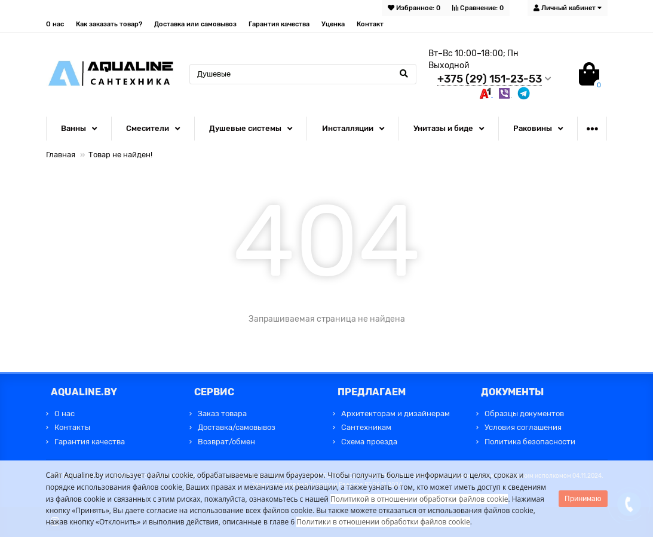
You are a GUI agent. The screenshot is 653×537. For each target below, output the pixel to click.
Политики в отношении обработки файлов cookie (383, 522)
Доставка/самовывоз (236, 427)
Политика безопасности (530, 441)
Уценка (333, 24)
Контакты (72, 427)
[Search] (302, 74)
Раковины (532, 128)
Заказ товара (222, 413)
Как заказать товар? (109, 24)
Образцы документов (524, 413)
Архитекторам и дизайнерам (395, 413)
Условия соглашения (523, 427)
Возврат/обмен (226, 441)
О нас (55, 24)
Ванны (73, 128)
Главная (60, 154)
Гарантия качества (279, 24)
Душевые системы (245, 128)
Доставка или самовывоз (195, 24)
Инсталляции (347, 128)
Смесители (147, 128)
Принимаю (583, 499)
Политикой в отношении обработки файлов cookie (419, 499)
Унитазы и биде (443, 128)
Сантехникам (366, 427)
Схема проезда (369, 441)
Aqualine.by (83, 475)
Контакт (370, 24)
